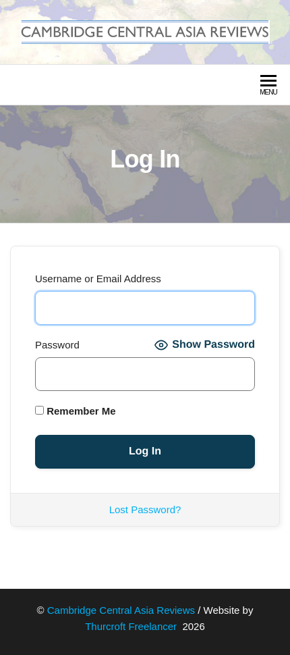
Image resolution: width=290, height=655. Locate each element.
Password (57, 344)
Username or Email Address (98, 278)
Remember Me (75, 411)
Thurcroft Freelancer (132, 626)
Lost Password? (145, 509)
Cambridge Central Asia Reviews (121, 610)
